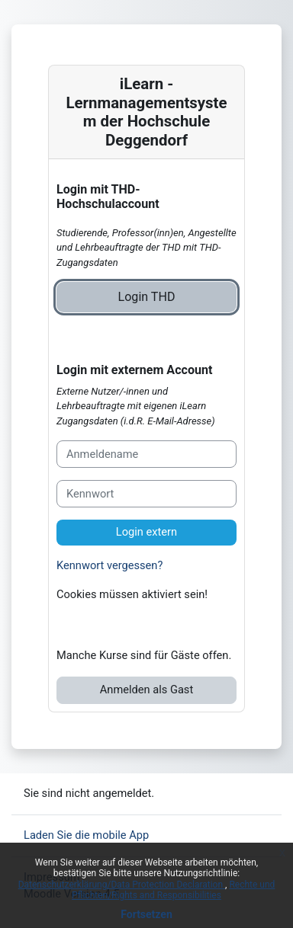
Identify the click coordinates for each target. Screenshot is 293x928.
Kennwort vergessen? (109, 565)
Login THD (146, 297)
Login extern (146, 532)
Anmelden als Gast (146, 689)
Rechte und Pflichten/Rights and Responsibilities (173, 890)
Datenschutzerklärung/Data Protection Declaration (121, 884)
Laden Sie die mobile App (86, 835)
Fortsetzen (146, 914)
